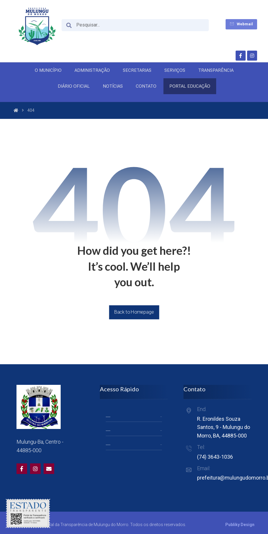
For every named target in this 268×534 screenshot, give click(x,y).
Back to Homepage (134, 312)
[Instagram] (252, 56)
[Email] (49, 468)
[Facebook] (241, 56)
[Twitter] (35, 468)
